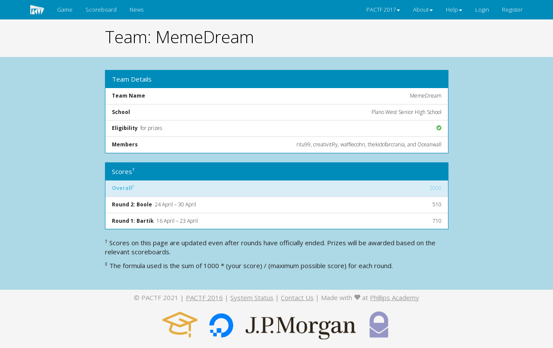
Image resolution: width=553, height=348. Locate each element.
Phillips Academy (394, 297)
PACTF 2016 (204, 297)
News (136, 9)
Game (65, 9)
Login (482, 9)
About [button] (423, 9)
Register (512, 9)
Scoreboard (101, 9)
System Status (251, 297)
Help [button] (454, 9)
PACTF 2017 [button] (383, 9)
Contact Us (297, 297)
